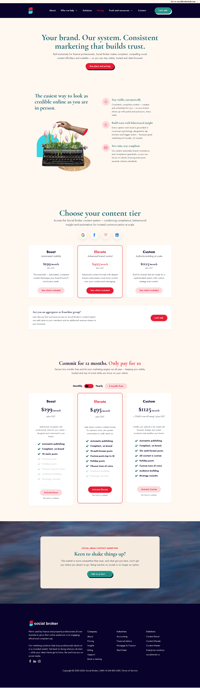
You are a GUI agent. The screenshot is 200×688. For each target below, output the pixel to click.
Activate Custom (149, 489)
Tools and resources (121, 10)
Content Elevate (153, 641)
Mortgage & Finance (126, 645)
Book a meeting (94, 659)
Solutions (87, 10)
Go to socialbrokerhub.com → (184, 1)
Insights (90, 645)
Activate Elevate (100, 489)
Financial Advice (124, 641)
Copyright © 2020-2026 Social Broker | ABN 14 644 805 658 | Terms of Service (100, 670)
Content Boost (152, 636)
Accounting (122, 636)
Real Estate (122, 650)
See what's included (51, 290)
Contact (142, 10)
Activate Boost (51, 492)
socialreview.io (153, 654)
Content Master (153, 645)
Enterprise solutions (155, 650)
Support (91, 654)
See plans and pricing (100, 66)
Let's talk (163, 10)
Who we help (69, 10)
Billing (90, 650)
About (52, 10)
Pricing (100, 10)
